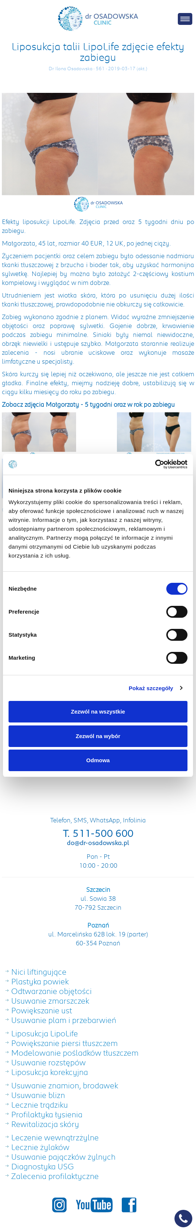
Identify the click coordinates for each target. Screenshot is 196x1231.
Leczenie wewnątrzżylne (55, 1137)
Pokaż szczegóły (151, 688)
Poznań (98, 925)
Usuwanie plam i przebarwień (63, 1019)
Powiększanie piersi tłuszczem (64, 1042)
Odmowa (98, 760)
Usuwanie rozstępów (48, 1062)
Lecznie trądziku (39, 1104)
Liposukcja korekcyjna (49, 1071)
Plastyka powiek (40, 981)
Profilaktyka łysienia (46, 1114)
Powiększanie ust (41, 1010)
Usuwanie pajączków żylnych (63, 1156)
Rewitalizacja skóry (45, 1123)
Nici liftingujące (38, 971)
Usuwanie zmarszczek (50, 1000)
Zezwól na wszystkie (98, 711)
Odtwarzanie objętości (51, 990)
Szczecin (98, 889)
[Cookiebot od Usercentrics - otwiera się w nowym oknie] (154, 464)
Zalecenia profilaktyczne (55, 1175)
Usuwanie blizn (38, 1094)
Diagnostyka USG (42, 1166)
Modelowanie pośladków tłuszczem (74, 1052)
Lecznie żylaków (40, 1146)
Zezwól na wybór (98, 736)
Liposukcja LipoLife (44, 1033)
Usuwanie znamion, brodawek (64, 1085)
